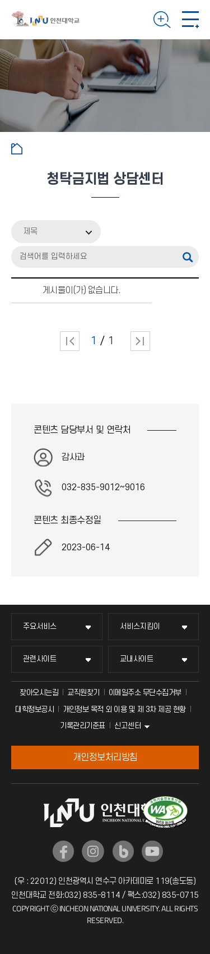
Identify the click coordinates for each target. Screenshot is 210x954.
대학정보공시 (34, 709)
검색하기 (162, 19)
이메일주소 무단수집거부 (145, 692)
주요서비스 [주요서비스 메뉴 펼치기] (40, 626)
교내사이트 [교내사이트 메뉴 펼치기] (136, 659)
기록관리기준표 (82, 726)
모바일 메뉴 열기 (190, 19)
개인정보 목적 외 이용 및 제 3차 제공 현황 (124, 709)
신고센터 (127, 726)
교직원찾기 (83, 692)
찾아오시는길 (39, 692)
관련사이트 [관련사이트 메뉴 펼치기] (40, 659)
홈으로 (16, 148)
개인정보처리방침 (105, 757)
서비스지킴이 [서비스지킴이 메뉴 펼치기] (140, 626)
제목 (30, 231)
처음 (70, 341)
